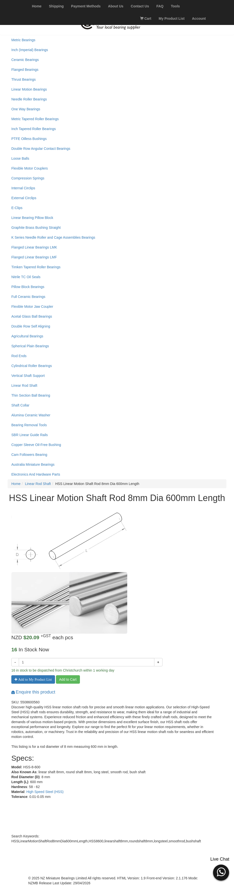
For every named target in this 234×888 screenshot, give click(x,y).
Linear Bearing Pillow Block (32, 218)
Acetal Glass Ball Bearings (31, 316)
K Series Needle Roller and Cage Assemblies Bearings (53, 237)
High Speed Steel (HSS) (45, 792)
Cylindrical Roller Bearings (31, 366)
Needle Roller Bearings (29, 99)
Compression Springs (27, 178)
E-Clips (16, 208)
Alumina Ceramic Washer (30, 415)
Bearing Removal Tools (29, 425)
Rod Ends (18, 356)
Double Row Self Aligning (30, 326)
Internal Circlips (23, 188)
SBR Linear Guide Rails (29, 435)
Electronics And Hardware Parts (35, 474)
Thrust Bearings (23, 79)
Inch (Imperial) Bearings (29, 50)
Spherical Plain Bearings (30, 346)
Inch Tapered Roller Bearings (33, 129)
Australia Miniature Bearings (32, 464)
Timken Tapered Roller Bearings (35, 267)
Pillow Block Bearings (27, 287)
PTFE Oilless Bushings (29, 139)
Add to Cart (68, 679)
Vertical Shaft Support (28, 376)
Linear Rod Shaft (24, 385)
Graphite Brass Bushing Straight (36, 228)
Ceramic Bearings (25, 60)
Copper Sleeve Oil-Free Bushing (36, 445)
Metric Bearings (23, 40)
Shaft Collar (20, 405)
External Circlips (23, 198)
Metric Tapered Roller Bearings (35, 119)
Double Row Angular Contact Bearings (40, 149)
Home (15, 484)
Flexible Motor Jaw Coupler (32, 307)
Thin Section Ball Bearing (30, 395)
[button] (221, 872)
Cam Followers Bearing (29, 455)
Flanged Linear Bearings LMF (34, 257)
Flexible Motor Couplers (29, 168)
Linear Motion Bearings (29, 89)
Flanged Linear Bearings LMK (34, 247)
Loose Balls (20, 158)
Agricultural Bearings (27, 336)
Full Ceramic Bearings (28, 297)
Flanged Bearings (24, 70)
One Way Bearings (25, 109)
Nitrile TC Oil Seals (25, 277)
